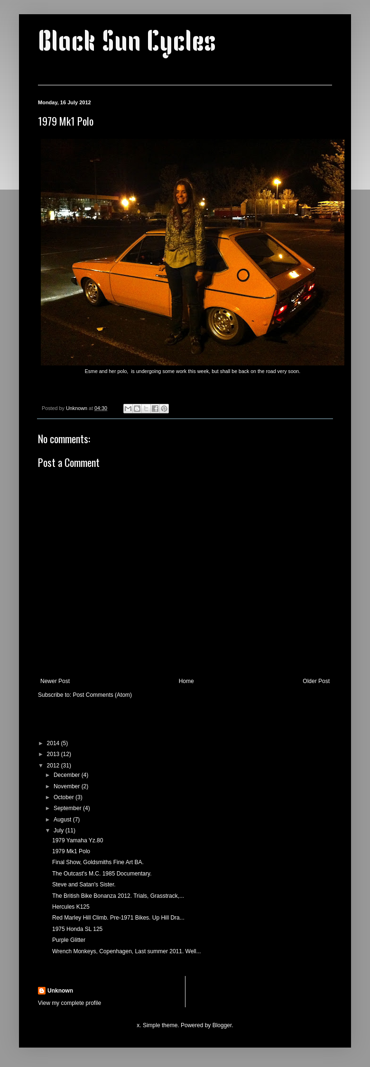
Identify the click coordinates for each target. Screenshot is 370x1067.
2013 (54, 754)
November (68, 786)
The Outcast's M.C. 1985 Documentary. (101, 873)
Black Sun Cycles (127, 43)
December (68, 775)
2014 (54, 743)
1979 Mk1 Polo (71, 851)
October (64, 797)
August (63, 819)
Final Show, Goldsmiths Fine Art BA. (98, 862)
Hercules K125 (71, 906)
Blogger (222, 1025)
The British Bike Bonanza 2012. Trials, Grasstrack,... (118, 896)
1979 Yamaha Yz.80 (77, 840)
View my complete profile (69, 1003)
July (59, 830)
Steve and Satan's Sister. (84, 884)
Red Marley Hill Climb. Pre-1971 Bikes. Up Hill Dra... (118, 917)
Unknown (60, 990)
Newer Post (55, 681)
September (68, 808)
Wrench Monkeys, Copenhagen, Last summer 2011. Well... (126, 951)
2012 (54, 765)
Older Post (316, 681)
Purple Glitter (68, 940)
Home (186, 681)
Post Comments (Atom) (102, 695)
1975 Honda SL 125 (77, 929)
